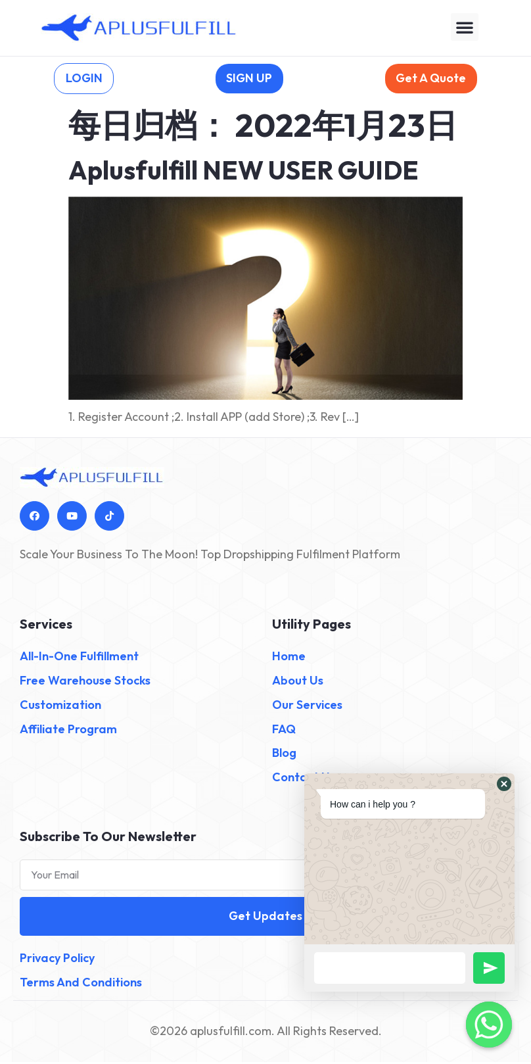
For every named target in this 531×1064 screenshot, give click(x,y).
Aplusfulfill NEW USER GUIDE (243, 172)
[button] (464, 27)
